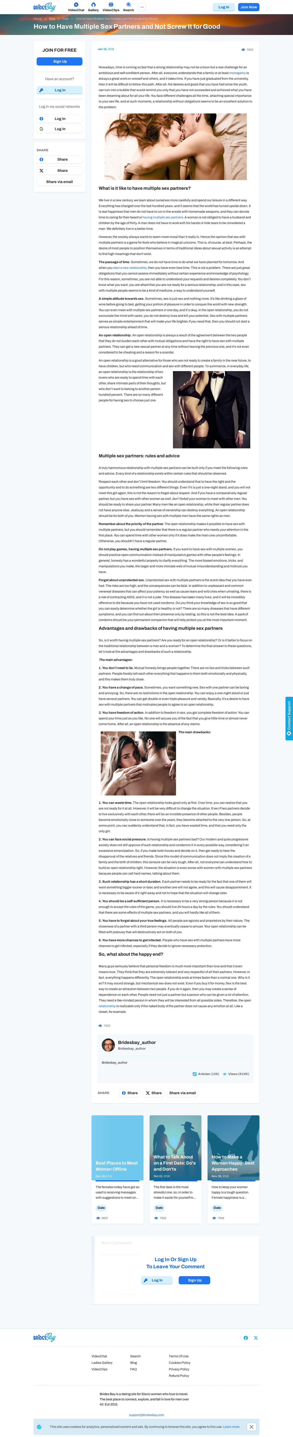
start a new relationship (129, 267)
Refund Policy (179, 1375)
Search (135, 1356)
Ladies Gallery (102, 1362)
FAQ (133, 1369)
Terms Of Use (179, 1356)
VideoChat (99, 1356)
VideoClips (99, 1369)
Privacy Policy (179, 1369)
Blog (133, 1362)
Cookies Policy (179, 1362)
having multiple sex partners (163, 217)
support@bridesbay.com (146, 1415)
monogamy (237, 73)
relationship (107, 1006)
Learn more (231, 1426)
